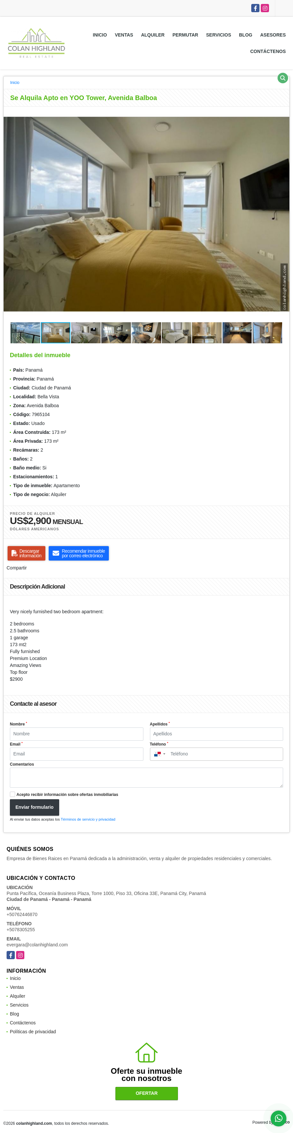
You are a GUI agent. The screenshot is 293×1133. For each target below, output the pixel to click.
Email (16, 744)
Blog (245, 35)
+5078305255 (21, 929)
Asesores (273, 35)
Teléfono (159, 744)
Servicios (218, 35)
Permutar (185, 35)
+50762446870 (22, 914)
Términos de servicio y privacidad (88, 819)
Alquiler (153, 35)
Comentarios (22, 764)
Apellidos (160, 723)
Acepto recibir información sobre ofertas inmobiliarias (67, 794)
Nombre (18, 723)
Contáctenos (268, 51)
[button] (283, 112)
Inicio (100, 35)
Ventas (124, 35)
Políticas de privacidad (33, 1031)
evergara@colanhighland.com (37, 944)
